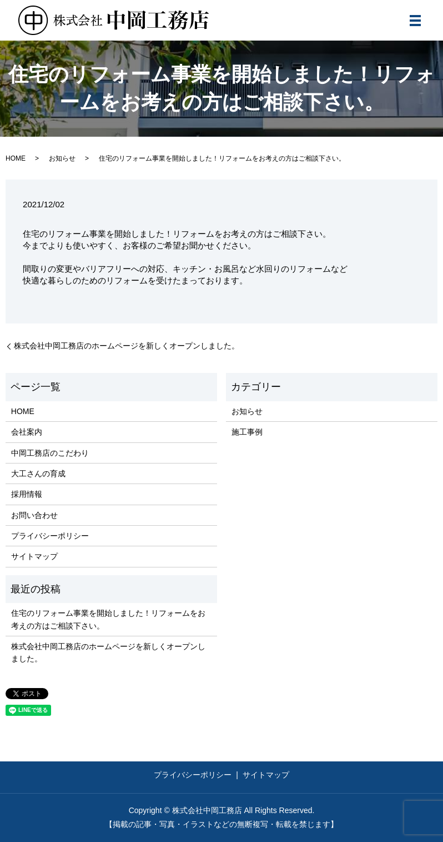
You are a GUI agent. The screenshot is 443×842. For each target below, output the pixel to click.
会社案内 (26, 431)
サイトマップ (34, 556)
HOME (16, 158)
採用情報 (26, 494)
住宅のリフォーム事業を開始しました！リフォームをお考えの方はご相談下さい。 (108, 619)
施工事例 (247, 431)
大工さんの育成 (38, 473)
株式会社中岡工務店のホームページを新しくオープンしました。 (126, 345)
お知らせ (62, 158)
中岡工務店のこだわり (50, 453)
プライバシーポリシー (50, 535)
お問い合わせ (34, 515)
